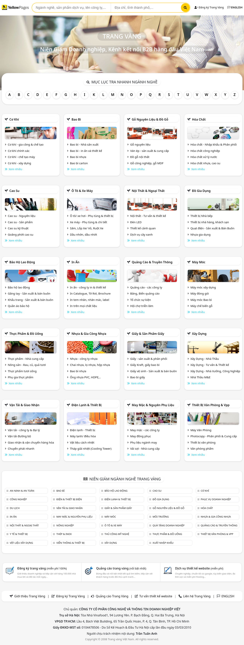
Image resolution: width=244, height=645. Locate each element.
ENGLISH (235, 7)
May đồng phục (140, 436)
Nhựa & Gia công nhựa (88, 334)
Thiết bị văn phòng (203, 442)
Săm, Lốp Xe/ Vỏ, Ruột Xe (86, 228)
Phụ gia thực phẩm (20, 377)
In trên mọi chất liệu (83, 306)
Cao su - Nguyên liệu (21, 216)
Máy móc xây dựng (203, 287)
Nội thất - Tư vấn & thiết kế (148, 216)
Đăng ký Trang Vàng (209, 7)
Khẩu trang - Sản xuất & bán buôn (30, 300)
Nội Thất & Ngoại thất (148, 191)
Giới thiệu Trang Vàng (29, 596)
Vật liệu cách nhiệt (82, 442)
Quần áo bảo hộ (18, 306)
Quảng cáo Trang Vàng (112, 596)
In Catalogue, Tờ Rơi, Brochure (90, 293)
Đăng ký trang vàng (42, 568)
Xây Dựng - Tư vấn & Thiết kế (209, 365)
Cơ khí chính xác (19, 151)
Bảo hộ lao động (22, 262)
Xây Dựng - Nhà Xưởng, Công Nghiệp (215, 371)
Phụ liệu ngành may (143, 442)
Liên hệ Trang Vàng (197, 596)
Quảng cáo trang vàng (121, 568)
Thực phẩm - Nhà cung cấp (26, 359)
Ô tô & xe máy (82, 191)
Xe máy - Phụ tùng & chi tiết (88, 222)
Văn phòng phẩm (202, 448)
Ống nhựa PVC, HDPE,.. (85, 377)
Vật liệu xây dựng (21, 542)
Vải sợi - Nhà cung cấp (145, 448)
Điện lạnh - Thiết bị (82, 430)
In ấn (75, 262)
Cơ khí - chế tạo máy (21, 157)
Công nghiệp (18, 499)
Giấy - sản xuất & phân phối (148, 359)
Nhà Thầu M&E (200, 377)
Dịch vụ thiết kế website (199, 568)
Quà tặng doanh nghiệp (169, 525)
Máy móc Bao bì (201, 300)
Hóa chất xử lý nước (203, 157)
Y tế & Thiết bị (18, 534)
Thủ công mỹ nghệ (116, 534)
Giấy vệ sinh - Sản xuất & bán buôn (153, 371)
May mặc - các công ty (145, 430)
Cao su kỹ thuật (18, 228)
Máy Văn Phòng (200, 430)
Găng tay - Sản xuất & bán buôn (29, 293)
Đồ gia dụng (201, 191)
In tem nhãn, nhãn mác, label (89, 300)
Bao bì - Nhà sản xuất (84, 144)
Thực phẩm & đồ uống (26, 334)
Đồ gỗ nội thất (139, 157)
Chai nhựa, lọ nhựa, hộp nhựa (90, 365)
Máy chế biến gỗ (201, 306)
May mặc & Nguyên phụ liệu (153, 405)
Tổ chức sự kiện (140, 300)
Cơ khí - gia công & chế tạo (25, 144)
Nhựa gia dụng (200, 234)
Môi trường (161, 516)
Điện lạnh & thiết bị (86, 405)
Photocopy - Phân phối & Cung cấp (213, 436)
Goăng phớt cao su (20, 234)
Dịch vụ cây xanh (141, 234)
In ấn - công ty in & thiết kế (88, 287)
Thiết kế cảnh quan (143, 228)
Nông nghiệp (65, 525)
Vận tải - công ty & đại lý (24, 430)
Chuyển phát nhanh (21, 448)
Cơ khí (14, 119)
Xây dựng (199, 334)
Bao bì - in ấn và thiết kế (86, 151)
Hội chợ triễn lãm (141, 306)
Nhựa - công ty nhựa (84, 359)
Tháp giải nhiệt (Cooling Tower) (91, 448)
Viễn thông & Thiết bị (70, 542)
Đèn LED (136, 222)
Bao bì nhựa (78, 157)
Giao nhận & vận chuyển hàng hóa (31, 442)
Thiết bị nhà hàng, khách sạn (209, 222)
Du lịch (14, 508)
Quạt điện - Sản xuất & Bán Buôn (212, 228)
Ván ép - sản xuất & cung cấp (149, 151)
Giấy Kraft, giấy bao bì (145, 365)
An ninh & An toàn (22, 490)
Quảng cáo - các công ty (146, 287)
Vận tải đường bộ (19, 436)
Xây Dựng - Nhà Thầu (204, 359)
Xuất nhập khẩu (163, 542)
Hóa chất (199, 119)
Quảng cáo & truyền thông (152, 262)
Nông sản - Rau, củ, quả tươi (27, 365)
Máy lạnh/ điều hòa (83, 436)
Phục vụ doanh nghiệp (216, 499)
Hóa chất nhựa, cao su (205, 163)
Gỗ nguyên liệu (140, 144)
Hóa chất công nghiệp (205, 151)
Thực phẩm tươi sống (22, 371)
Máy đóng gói (199, 293)
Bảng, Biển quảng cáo (145, 293)
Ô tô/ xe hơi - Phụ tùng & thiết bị (91, 216)
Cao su (14, 191)
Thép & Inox (64, 534)
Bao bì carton (79, 163)
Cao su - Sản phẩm (20, 222)
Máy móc (198, 262)
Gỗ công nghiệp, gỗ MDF (146, 163)
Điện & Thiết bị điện (69, 499)
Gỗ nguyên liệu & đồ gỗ (150, 119)
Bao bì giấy (137, 377)
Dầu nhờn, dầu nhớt (83, 234)
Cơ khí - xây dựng (19, 163)
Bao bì (76, 119)
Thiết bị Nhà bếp (201, 216)
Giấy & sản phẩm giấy (148, 334)
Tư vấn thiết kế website (156, 596)
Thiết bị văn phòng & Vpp (211, 405)
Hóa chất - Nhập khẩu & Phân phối (213, 144)
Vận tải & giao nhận (24, 405)
